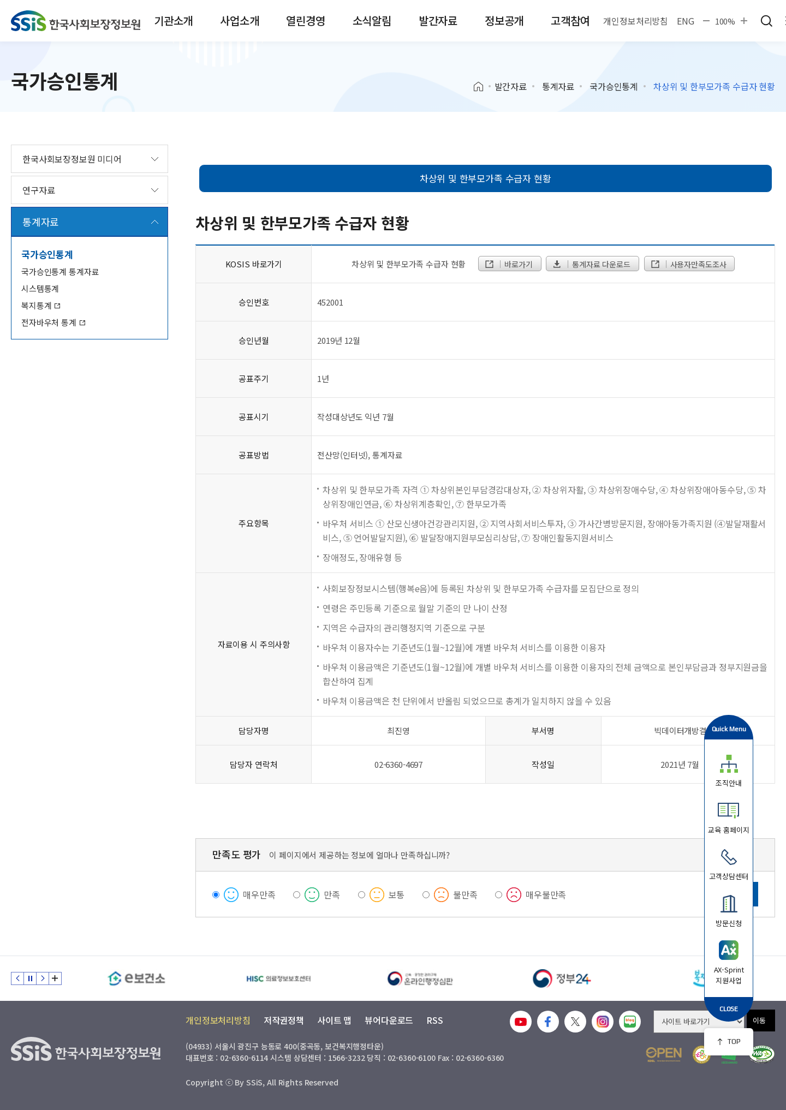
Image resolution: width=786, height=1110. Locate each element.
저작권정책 (284, 1020)
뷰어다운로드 (389, 1020)
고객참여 (570, 20)
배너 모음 (55, 978)
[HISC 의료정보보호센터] (278, 978)
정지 (30, 978)
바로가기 (508, 264)
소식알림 (372, 20)
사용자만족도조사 (688, 264)
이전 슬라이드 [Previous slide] (17, 978)
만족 (332, 894)
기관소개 (173, 20)
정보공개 (504, 20)
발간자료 (438, 20)
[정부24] (562, 978)
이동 (759, 1020)
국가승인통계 (614, 86)
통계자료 (558, 86)
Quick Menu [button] (729, 728)
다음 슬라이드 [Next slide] (42, 978)
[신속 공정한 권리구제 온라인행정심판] (420, 978)
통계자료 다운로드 (591, 264)
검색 (766, 21)
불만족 (465, 894)
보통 (397, 894)
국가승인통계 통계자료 (60, 271)
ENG (685, 20)
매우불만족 (546, 894)
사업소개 (239, 20)
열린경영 (305, 20)
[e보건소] (136, 978)
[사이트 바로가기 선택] (699, 1021)
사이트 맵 (334, 1020)
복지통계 (41, 305)
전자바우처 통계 (53, 322)
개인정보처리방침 (635, 20)
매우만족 (259, 894)
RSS (434, 1020)
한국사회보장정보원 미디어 (72, 158)
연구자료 (38, 189)
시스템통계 (40, 288)
